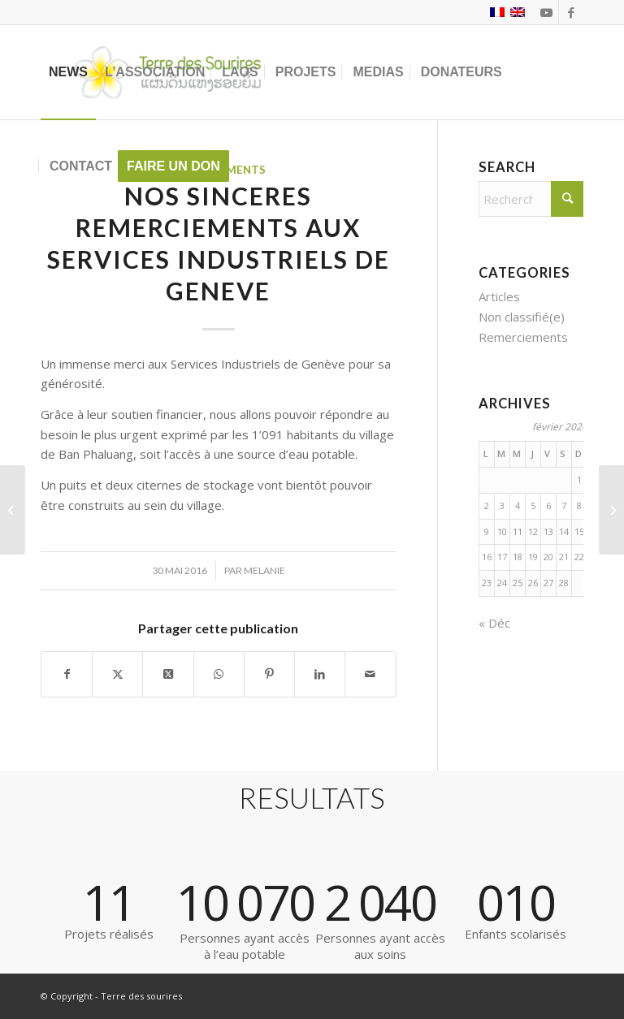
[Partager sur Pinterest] (269, 674)
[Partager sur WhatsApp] (219, 674)
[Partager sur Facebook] (66, 674)
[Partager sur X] (117, 674)
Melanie (264, 570)
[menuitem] (68, 72)
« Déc (494, 623)
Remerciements (523, 337)
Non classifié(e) (522, 317)
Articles (499, 296)
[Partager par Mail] (370, 674)
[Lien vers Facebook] (571, 12)
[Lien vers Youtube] (546, 12)
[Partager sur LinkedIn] (319, 674)
